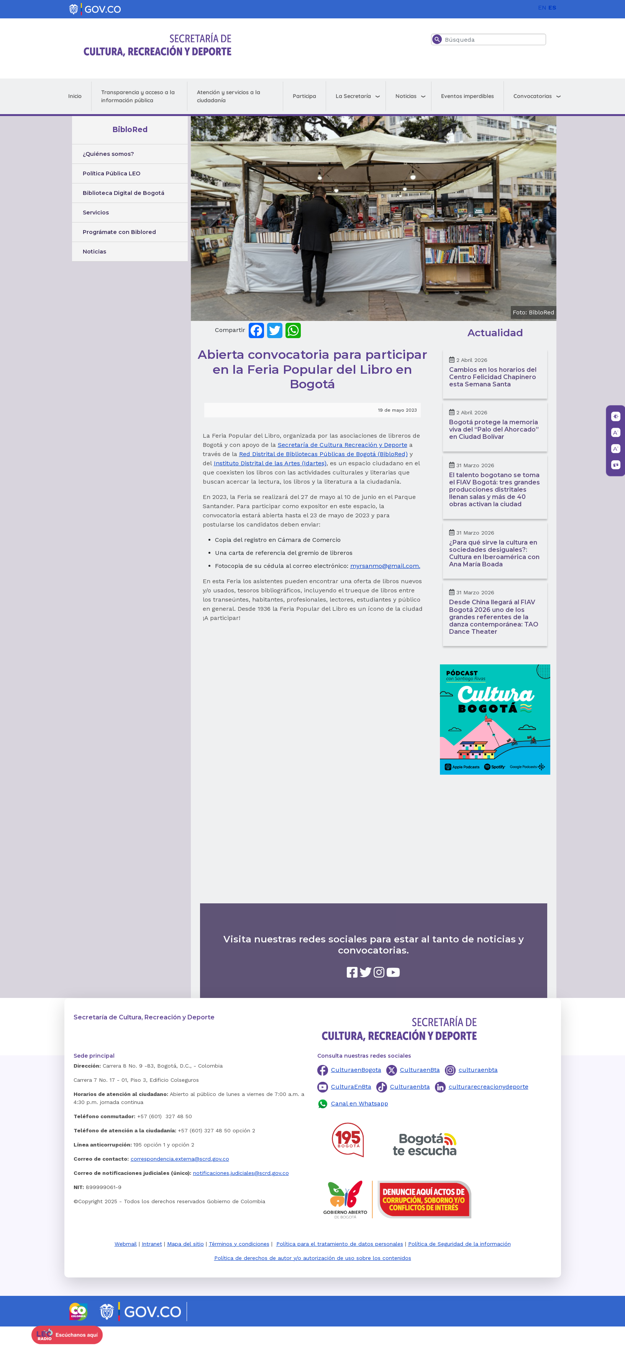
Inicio (75, 96)
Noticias (406, 96)
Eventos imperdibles (467, 96)
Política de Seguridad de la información (459, 1244)
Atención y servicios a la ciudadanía (228, 96)
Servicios (96, 212)
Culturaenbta (410, 1086)
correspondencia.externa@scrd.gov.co (180, 1159)
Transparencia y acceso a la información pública (138, 96)
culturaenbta (478, 1069)
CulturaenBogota (356, 1069)
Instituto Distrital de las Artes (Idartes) (270, 463)
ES (552, 7)
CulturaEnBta (351, 1086)
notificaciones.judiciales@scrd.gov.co (241, 1173)
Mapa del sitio (185, 1244)
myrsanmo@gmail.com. (385, 565)
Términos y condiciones (239, 1244)
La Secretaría (353, 96)
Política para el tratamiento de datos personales (339, 1244)
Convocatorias (532, 96)
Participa (304, 96)
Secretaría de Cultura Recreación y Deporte (342, 444)
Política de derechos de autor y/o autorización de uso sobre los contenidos (312, 1258)
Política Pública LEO (111, 173)
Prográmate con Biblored (119, 232)
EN (542, 7)
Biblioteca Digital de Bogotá (123, 193)
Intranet (152, 1244)
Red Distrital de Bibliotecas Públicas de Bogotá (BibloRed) (323, 454)
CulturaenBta (420, 1069)
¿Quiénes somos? (108, 153)
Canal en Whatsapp (359, 1103)
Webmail (126, 1244)
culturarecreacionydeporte (488, 1086)
